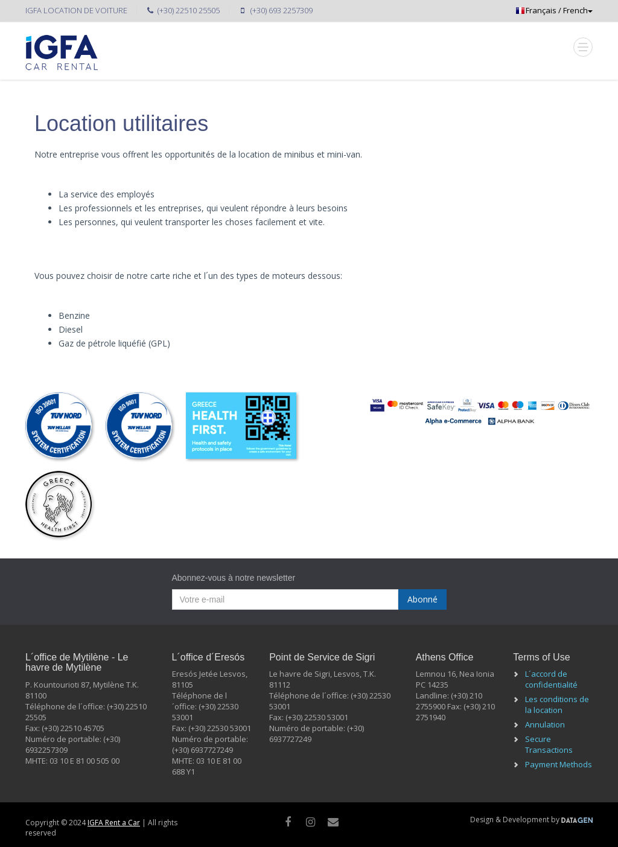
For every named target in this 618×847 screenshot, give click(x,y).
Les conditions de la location (557, 704)
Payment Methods (558, 764)
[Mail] (333, 821)
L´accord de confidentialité (551, 679)
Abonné (422, 599)
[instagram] (310, 821)
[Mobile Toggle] (583, 47)
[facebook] (288, 821)
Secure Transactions (549, 744)
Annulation (545, 724)
